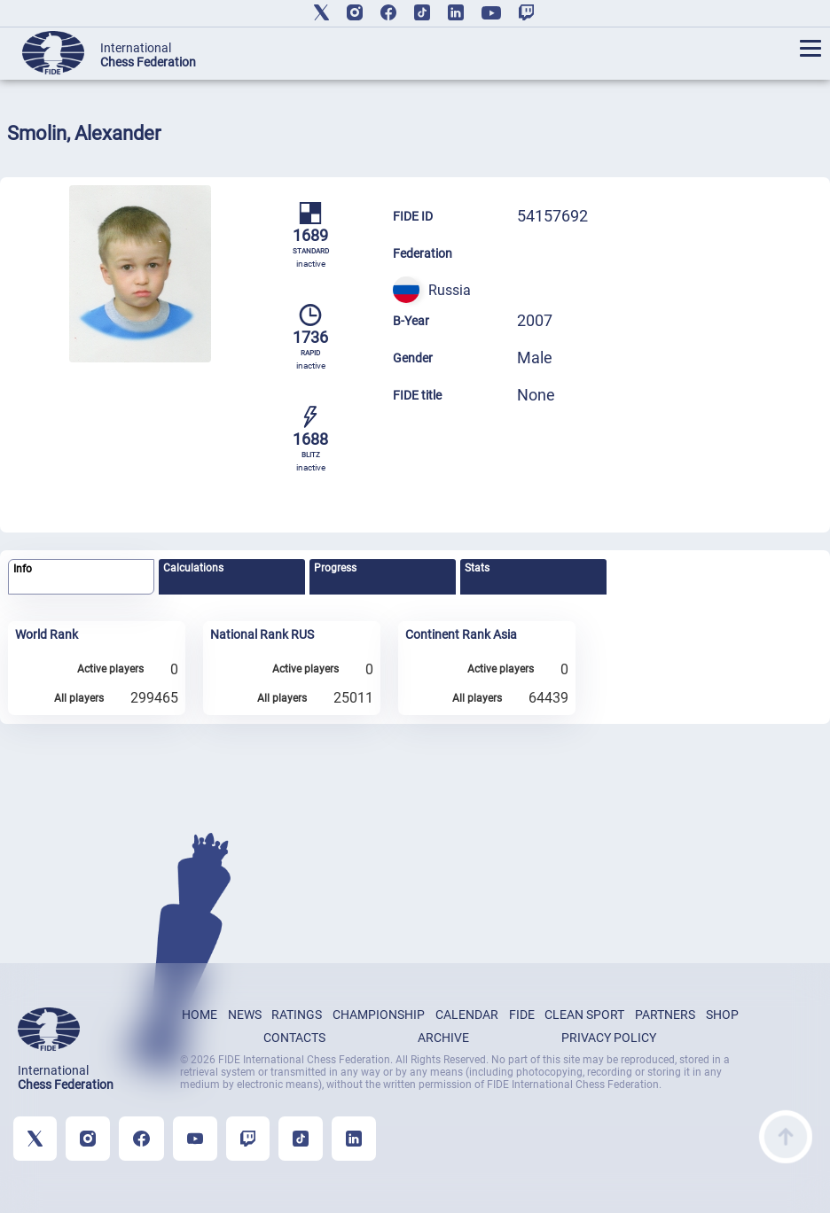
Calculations (193, 568)
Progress (335, 568)
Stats (477, 568)
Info (22, 569)
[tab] (81, 577)
